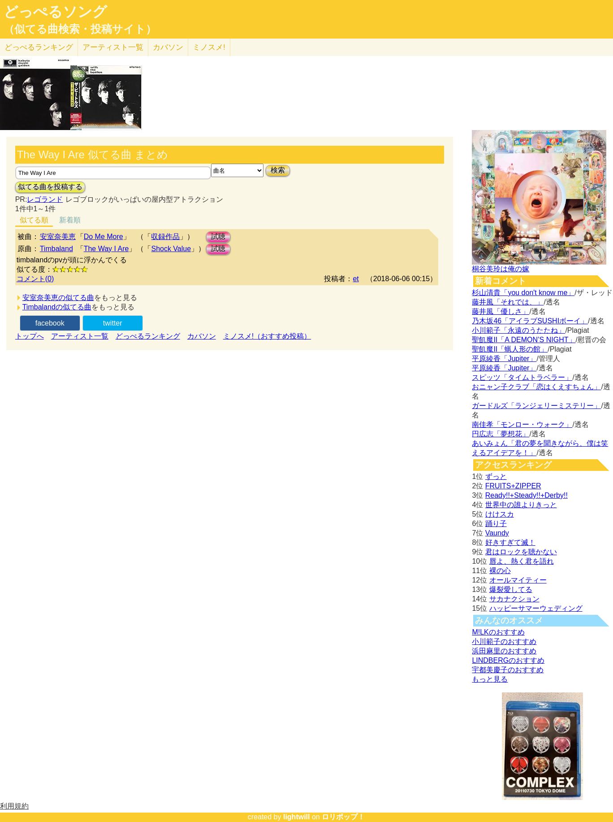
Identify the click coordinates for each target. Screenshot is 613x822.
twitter (112, 323)
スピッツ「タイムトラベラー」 (522, 377)
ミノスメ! (209, 47)
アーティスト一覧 (79, 336)
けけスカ (499, 514)
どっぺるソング (55, 12)
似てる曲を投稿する (50, 187)
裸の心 (500, 570)
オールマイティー (518, 580)
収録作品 (165, 236)
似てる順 (34, 220)
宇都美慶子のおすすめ (508, 670)
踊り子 (496, 523)
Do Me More (103, 236)
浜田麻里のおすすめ (504, 651)
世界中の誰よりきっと (521, 505)
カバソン (168, 47)
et (355, 279)
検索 (278, 170)
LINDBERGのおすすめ (508, 660)
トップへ (29, 336)
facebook (50, 323)
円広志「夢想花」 (500, 434)
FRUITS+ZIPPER (513, 486)
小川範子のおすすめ (504, 641)
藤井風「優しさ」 (500, 311)
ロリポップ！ (343, 817)
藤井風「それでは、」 (508, 302)
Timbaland (56, 248)
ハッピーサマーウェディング (536, 608)
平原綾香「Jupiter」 (504, 358)
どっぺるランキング (148, 336)
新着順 (70, 220)
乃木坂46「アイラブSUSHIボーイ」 (530, 321)
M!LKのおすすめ (498, 632)
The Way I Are (106, 248)
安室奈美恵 (58, 236)
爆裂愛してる (510, 589)
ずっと (496, 476)
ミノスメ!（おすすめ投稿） (267, 336)
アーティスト (112, 47)
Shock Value (171, 248)
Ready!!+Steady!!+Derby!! (526, 495)
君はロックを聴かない (521, 552)
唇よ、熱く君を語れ (521, 561)
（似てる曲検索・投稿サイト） (80, 29)
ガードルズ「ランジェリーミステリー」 (536, 405)
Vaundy (497, 533)
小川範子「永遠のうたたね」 (518, 330)
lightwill (296, 817)
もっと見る (490, 679)
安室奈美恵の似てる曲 (58, 297)
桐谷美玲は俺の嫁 (500, 269)
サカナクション (514, 599)
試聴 (218, 236)
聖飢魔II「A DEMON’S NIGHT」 (523, 340)
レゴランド (45, 199)
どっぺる (38, 47)
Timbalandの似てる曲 (56, 307)
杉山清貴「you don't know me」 (523, 292)
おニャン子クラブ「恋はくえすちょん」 (536, 387)
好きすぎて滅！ (510, 542)
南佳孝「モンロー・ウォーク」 (522, 424)
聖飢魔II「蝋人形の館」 (510, 349)
